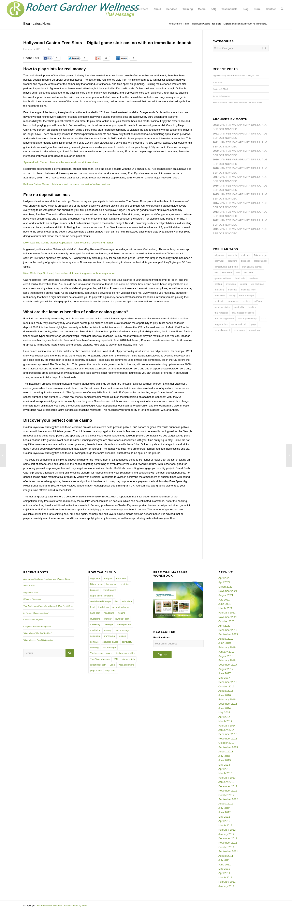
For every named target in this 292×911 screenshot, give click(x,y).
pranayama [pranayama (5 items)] (233, 301)
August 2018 (225, 656)
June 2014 (224, 708)
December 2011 (227, 838)
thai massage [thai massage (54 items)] (221, 312)
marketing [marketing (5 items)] (219, 289)
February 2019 (227, 647)
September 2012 (228, 799)
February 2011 (227, 881)
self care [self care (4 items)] (258, 301)
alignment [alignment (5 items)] (219, 255)
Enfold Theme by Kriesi (75, 905)
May (247, 176)
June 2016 (224, 695)
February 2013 (227, 777)
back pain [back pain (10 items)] (245, 255)
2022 (216, 133)
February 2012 (227, 829)
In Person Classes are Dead (35, 613)
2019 (216, 159)
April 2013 (224, 768)
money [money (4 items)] (232, 295)
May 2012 (224, 816)
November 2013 (227, 738)
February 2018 (227, 660)
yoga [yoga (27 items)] (253, 324)
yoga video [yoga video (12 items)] (254, 330)
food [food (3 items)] (238, 272)
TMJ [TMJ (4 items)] (263, 318)
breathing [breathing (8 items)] (232, 261)
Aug (264, 142)
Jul (259, 142)
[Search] (282, 9)
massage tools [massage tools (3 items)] (248, 289)
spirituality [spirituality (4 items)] (239, 307)
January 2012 (226, 834)
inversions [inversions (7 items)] (231, 284)
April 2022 (224, 582)
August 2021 (225, 595)
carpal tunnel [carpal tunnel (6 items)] (260, 261)
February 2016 (227, 699)
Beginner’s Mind (220, 89)
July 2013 (224, 755)
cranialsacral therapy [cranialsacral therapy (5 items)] (252, 267)
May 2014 (224, 712)
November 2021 (227, 590)
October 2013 (226, 742)
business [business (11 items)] (245, 261)
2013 (216, 211)
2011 (216, 228)
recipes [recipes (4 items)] (246, 301)
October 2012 (226, 795)
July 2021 (224, 599)
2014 (216, 203)
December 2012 (227, 786)
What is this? (218, 82)
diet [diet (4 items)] (216, 272)
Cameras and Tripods (33, 619)
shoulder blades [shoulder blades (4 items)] (222, 307)
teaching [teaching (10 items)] (252, 307)
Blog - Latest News (36, 23)
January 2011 (226, 886)
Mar (235, 133)
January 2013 (226, 781)
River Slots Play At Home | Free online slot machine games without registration (69, 273)
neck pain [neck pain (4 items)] (219, 301)
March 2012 (225, 825)
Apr (241, 124)
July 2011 (224, 860)
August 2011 (225, 855)
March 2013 (225, 773)
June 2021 (224, 603)
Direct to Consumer (221, 96)
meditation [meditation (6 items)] (220, 295)
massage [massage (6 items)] (232, 289)
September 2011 (228, 851)
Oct (221, 155)
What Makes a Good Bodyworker (38, 640)
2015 (216, 194)
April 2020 (224, 625)
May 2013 (224, 764)
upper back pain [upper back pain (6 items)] (239, 324)
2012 (216, 220)
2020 (216, 150)
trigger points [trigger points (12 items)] (221, 324)
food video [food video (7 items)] (249, 272)
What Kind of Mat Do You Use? (37, 633)
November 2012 (227, 790)
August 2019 (225, 638)
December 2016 (227, 682)
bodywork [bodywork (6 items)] (219, 261)
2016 (216, 185)
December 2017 (227, 664)
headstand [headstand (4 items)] (254, 278)
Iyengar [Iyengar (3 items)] (243, 284)
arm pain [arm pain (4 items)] (232, 255)
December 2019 (227, 630)
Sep (215, 163)
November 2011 (227, 842)
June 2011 (224, 864)
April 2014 (224, 716)
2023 (216, 124)
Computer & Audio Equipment (37, 626)
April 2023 (224, 577)
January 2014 (226, 729)
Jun (253, 142)
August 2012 (225, 803)
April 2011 (224, 873)
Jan (222, 159)
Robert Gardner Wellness (49, 905)
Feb (228, 142)
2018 (216, 168)
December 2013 (227, 734)
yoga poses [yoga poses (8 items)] (239, 330)
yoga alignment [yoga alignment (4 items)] (222, 330)
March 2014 (225, 721)
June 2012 (224, 812)
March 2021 (225, 608)
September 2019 (228, 634)
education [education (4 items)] (227, 272)
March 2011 (225, 877)
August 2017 (225, 669)
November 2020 (227, 617)
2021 (216, 142)
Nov (228, 146)
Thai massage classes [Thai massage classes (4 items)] (243, 312)
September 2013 (228, 747)
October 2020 (226, 621)
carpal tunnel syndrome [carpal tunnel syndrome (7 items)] (226, 267)
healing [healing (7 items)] (218, 284)
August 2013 (225, 751)
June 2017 (224, 673)
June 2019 (224, 642)
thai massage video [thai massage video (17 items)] (224, 318)
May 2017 (224, 677)
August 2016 (225, 690)
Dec (234, 163)
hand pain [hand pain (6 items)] (240, 278)
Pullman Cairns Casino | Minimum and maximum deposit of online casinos (66, 184)
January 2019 (226, 651)
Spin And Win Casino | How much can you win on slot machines (60, 162)
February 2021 (227, 612)
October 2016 (226, 686)
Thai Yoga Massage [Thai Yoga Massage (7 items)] (247, 318)
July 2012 (224, 808)
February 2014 (227, 725)
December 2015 (227, 703)
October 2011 (226, 847)
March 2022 (225, 586)
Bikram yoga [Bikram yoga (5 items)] (260, 255)
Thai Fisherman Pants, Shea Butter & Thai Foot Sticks (237, 102)
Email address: (162, 637)
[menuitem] (141, 9)
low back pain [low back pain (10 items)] (257, 284)
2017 (216, 176)
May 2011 (224, 868)
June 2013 (224, 760)
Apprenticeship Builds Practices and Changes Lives (236, 75)
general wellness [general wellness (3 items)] (223, 278)
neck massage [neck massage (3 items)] (246, 295)
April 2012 (224, 820)
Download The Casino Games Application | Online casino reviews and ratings (68, 242)
